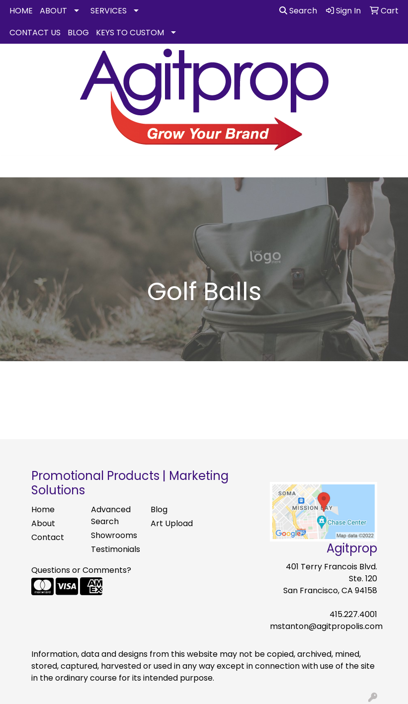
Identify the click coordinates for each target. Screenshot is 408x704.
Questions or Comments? (81, 570)
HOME (21, 10)
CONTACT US (35, 32)
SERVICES (108, 10)
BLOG (78, 32)
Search (298, 10)
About (43, 523)
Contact (47, 537)
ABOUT (53, 10)
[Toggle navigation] (15, 166)
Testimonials (115, 549)
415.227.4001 (353, 614)
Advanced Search (111, 515)
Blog (159, 509)
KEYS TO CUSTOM (130, 32)
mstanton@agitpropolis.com (326, 626)
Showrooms (114, 535)
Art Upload (172, 523)
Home (43, 509)
